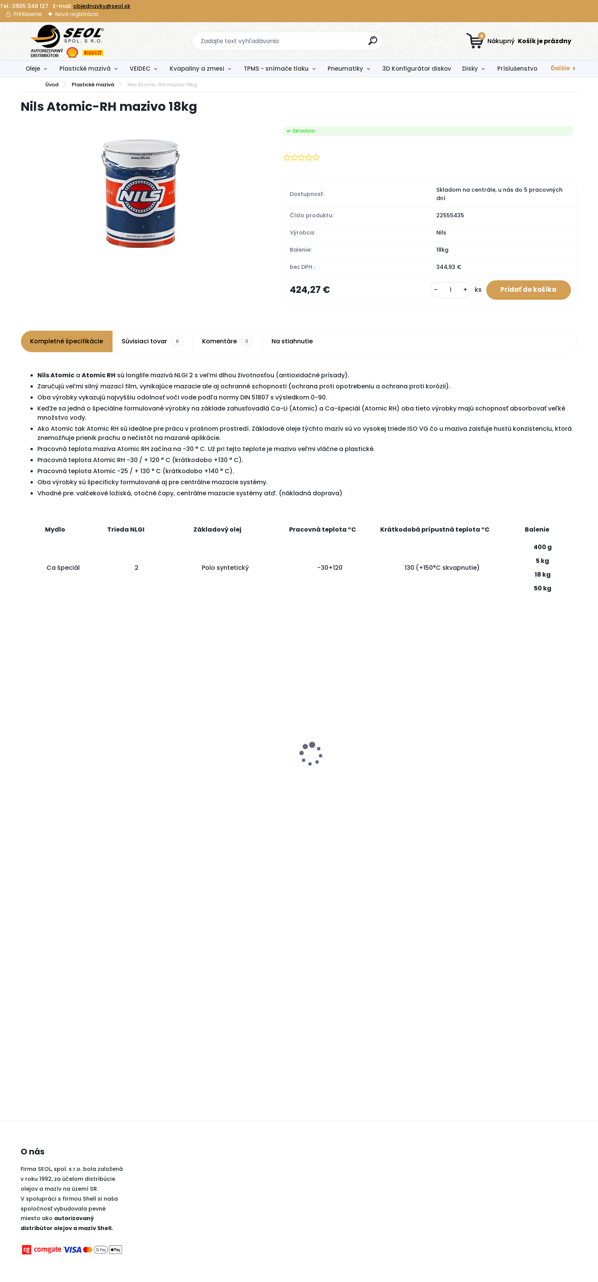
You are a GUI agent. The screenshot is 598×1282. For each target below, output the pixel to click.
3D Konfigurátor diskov (417, 69)
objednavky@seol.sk (101, 6)
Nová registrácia (76, 14)
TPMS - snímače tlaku (276, 69)
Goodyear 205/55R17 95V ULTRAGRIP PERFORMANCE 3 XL (358, 776)
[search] (373, 43)
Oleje (33, 69)
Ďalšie (560, 68)
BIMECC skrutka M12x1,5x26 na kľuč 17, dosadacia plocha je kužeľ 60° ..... (498, 730)
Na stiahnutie (292, 342)
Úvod (51, 84)
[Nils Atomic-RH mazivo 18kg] (140, 193)
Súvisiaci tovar (152, 342)
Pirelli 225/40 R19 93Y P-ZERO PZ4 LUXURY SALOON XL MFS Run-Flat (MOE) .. (223, 757)
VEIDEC (140, 69)
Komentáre (227, 342)
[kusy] (448, 290)
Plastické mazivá (85, 69)
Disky (470, 69)
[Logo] (67, 41)
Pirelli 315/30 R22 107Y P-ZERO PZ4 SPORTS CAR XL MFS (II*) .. (86, 740)
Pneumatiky (345, 69)
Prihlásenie (28, 14)
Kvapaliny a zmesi (197, 69)
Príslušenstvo (517, 69)
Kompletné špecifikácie (66, 342)
